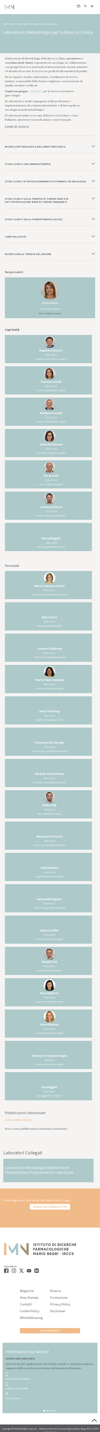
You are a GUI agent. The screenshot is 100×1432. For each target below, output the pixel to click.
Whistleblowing (31, 1317)
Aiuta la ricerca (49, 1330)
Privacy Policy (60, 1304)
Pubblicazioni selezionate (25, 1112)
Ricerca (55, 1291)
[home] (8, 7)
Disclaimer (57, 1311)
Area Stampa (29, 1297)
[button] (92, 6)
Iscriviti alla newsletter (50, 1207)
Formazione (59, 1297)
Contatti (26, 1304)
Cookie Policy (29, 1311)
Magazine (27, 1291)
